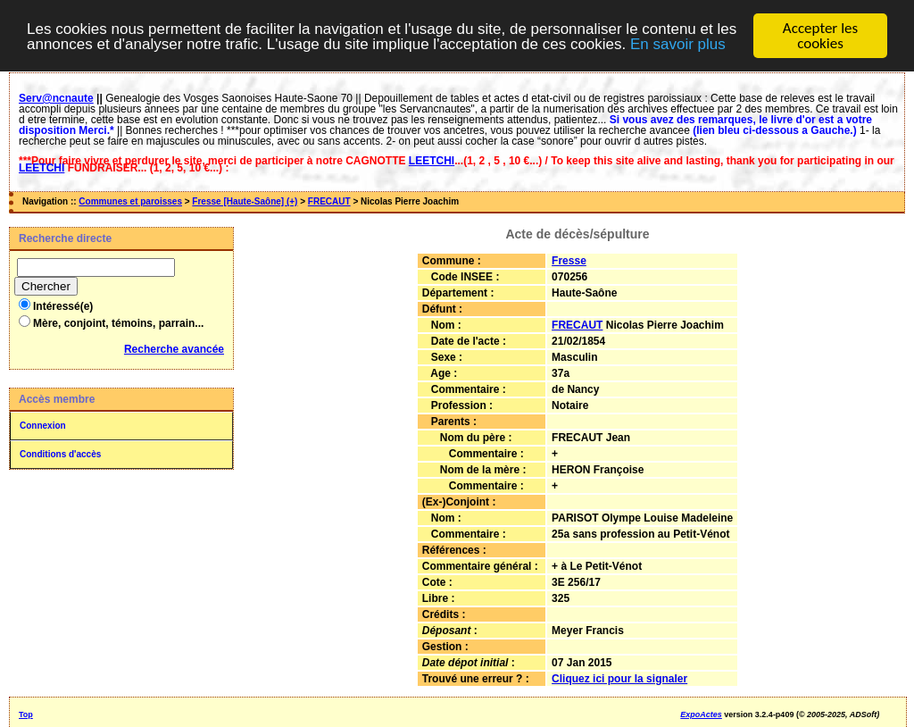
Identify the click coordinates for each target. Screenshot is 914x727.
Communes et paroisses (130, 201)
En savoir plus (678, 44)
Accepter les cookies (820, 36)
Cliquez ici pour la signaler (619, 679)
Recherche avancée (174, 349)
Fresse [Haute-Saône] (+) (244, 201)
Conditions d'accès (60, 454)
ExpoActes (701, 714)
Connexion (43, 425)
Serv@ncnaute (56, 98)
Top (26, 714)
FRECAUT (329, 201)
